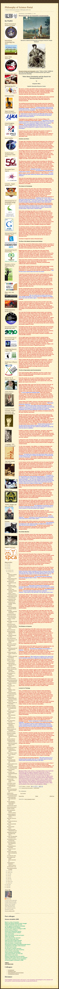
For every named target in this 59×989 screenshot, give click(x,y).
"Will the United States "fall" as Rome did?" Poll (11, 798)
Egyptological (11, 970)
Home (36, 796)
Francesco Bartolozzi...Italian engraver (11, 690)
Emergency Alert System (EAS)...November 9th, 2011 (12, 853)
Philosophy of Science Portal (19, 7)
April (8, 878)
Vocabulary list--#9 (10, 695)
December (9, 570)
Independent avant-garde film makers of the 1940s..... (11, 833)
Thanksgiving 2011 (10, 727)
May (8, 876)
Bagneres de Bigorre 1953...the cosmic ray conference (11, 664)
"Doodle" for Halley (11, 808)
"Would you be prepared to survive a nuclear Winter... (12, 744)
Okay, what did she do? (11, 638)
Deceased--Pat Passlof (11, 731)
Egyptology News (12, 971)
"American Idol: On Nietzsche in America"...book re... (11, 864)
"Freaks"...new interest (11, 667)
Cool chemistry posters (11, 783)
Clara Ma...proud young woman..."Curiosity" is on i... (12, 653)
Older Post (52, 796)
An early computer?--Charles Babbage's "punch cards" (11, 802)
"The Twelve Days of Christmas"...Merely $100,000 (11, 603)
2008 (7, 887)
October (9, 870)
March (8, 879)
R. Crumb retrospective (11, 678)
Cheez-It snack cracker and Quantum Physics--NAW (12, 649)
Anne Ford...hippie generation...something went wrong (12, 590)
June (8, 875)
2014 (7, 564)
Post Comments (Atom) (30, 799)
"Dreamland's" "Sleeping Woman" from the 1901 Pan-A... (12, 627)
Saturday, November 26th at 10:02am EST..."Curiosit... (12, 670)
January (9, 882)
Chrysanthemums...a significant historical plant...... (11, 750)
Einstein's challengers (11, 738)
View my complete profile (9, 910)
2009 (7, 886)
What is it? (9, 787)
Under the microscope (11, 629)
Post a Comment (23, 793)
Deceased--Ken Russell (11, 614)
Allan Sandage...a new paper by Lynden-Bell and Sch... (11, 586)
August (8, 872)
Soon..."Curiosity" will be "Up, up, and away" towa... (12, 754)
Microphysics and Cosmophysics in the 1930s (11, 582)
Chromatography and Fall (12, 805)
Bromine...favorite (10, 658)
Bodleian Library (10, 793)
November (9, 571)
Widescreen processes (11, 624)
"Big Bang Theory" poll (11, 866)
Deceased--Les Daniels (11, 733)
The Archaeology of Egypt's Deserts (16, 972)
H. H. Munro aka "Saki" (11, 855)
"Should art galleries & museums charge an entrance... (11, 815)
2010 (7, 884)
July (8, 873)
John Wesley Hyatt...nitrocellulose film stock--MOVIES (11, 607)
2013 (7, 565)
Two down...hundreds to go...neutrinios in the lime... (11, 708)
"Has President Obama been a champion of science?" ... (11, 843)
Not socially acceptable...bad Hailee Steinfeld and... (12, 611)
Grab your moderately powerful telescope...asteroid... (11, 811)
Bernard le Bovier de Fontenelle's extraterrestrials (11, 724)
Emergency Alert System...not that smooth (11, 780)
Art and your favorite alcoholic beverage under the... (11, 632)
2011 (7, 568)
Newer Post (21, 796)
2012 (7, 567)
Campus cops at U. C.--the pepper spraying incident (12, 641)
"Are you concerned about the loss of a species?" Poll (12, 790)
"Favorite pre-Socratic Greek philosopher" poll (11, 761)
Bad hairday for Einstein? (12, 747)
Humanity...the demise (11, 705)
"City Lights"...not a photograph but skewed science (12, 773)
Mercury (8, 898)
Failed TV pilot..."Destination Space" (11, 715)
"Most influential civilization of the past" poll (12, 736)
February (9, 881)
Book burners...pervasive (11, 643)
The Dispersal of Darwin (13, 974)
